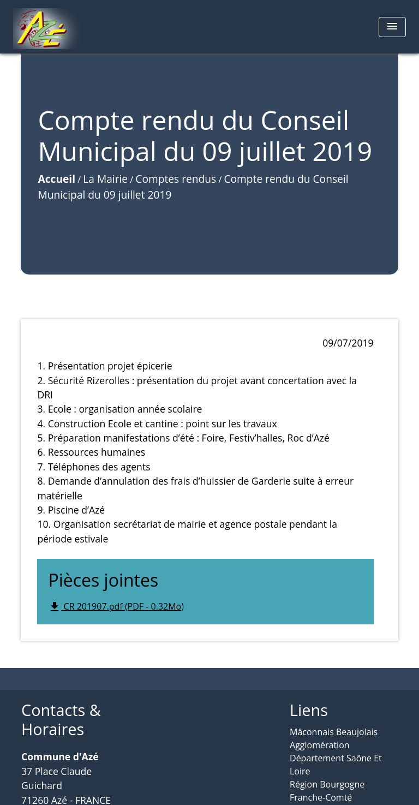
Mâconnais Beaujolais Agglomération (334, 738)
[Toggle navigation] (392, 27)
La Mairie (105, 178)
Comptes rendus (175, 178)
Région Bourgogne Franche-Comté (327, 790)
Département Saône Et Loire (336, 764)
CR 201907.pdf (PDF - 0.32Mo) (116, 607)
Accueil (56, 178)
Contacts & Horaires (61, 719)
